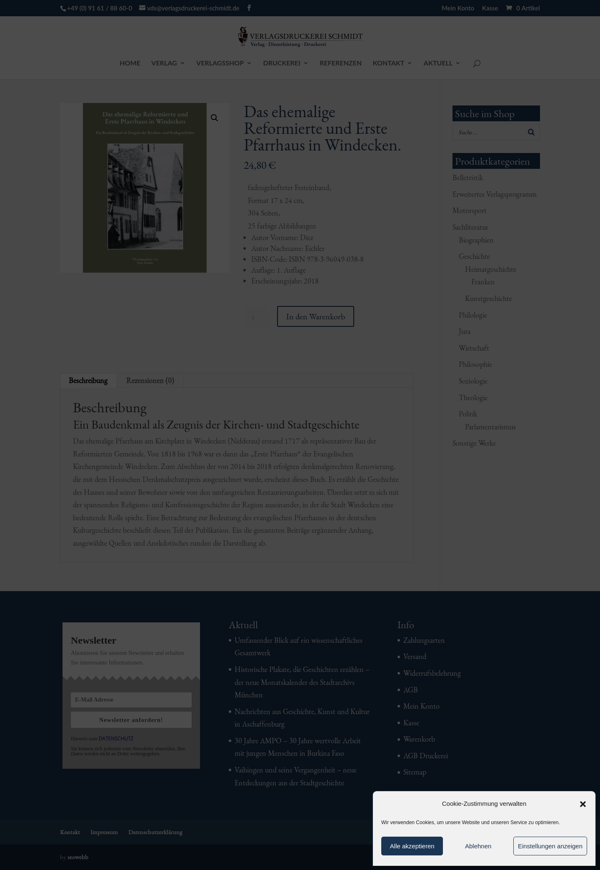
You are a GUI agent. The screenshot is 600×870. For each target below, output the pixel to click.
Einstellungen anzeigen (550, 846)
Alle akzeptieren (412, 846)
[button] (583, 804)
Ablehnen (478, 846)
